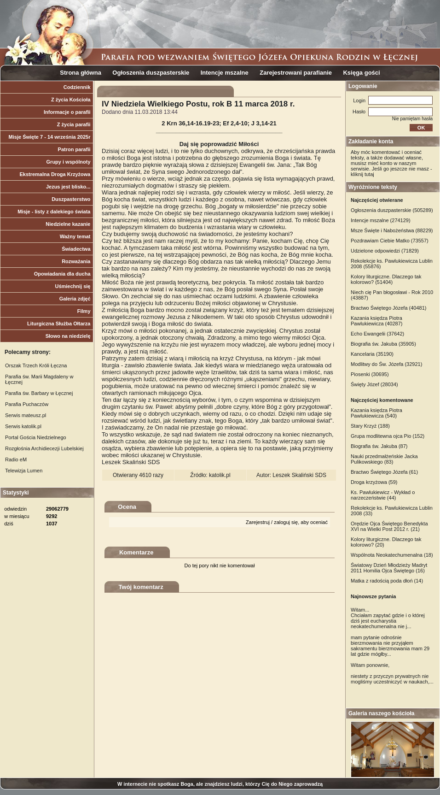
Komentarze (136, 552)
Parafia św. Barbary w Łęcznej (39, 393)
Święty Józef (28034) (374, 384)
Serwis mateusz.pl (25, 415)
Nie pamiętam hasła (412, 118)
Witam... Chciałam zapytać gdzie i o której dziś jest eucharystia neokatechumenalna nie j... (388, 618)
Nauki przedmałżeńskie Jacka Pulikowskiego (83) (384, 459)
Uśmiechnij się (72, 286)
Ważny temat (75, 236)
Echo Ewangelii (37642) (377, 333)
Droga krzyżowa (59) (374, 482)
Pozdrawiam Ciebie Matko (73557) (389, 240)
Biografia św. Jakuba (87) (379, 446)
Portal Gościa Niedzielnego (35, 437)
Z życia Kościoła (71, 99)
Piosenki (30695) (370, 374)
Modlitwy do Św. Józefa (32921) (386, 364)
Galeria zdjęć (75, 298)
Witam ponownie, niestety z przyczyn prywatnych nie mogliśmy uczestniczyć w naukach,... (392, 673)
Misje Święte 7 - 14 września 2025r (50, 137)
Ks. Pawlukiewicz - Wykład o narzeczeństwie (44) (383, 495)
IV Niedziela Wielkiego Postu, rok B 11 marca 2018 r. (198, 104)
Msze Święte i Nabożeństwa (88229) (392, 230)
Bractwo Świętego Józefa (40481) (388, 308)
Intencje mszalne (225, 72)
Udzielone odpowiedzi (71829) (385, 250)
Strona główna (80, 72)
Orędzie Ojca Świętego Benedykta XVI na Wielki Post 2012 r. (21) (389, 526)
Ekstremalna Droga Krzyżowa (54, 174)
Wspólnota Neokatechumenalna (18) (392, 555)
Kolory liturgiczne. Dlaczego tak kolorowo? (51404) (386, 279)
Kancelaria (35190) (372, 354)
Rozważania (76, 261)
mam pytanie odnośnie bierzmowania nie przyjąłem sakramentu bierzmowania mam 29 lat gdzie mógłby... (390, 646)
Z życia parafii (74, 124)
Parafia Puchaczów (26, 404)
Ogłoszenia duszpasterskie (150, 72)
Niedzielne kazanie (68, 224)
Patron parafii (74, 149)
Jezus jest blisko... (68, 186)
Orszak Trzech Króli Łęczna (36, 365)
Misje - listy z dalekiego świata (53, 211)
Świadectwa (76, 249)
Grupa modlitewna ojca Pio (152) (387, 436)
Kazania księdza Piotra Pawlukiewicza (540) (376, 412)
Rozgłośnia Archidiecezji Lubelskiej (44, 448)
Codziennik (77, 87)
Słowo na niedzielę (68, 336)
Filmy (84, 311)
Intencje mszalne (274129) (381, 220)
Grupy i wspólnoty (68, 162)
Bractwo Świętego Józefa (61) (384, 472)
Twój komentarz (141, 586)
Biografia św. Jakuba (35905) (383, 344)
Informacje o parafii (67, 112)
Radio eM (16, 459)
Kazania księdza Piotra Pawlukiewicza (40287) (377, 320)
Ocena (127, 506)
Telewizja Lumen (23, 470)
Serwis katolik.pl (23, 426)
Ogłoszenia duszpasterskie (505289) (392, 210)
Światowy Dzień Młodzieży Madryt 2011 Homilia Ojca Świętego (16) (389, 567)
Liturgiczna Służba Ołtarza (59, 323)
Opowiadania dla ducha (62, 274)
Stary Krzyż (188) (370, 426)
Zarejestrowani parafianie (296, 72)
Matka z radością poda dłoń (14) (387, 580)
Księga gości (361, 72)
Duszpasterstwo (71, 199)
